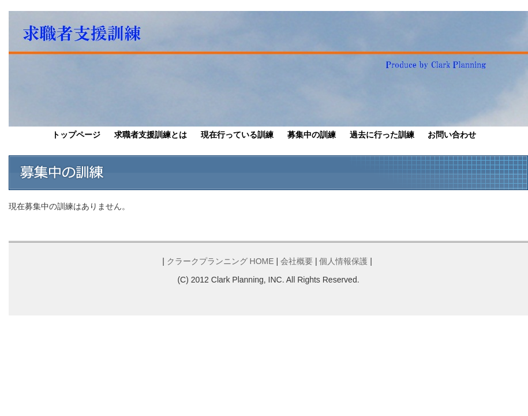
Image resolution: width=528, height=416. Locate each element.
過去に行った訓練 (382, 134)
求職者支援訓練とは (150, 134)
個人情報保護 (343, 261)
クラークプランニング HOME (220, 261)
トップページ (76, 134)
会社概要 (296, 261)
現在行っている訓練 (237, 134)
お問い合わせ (452, 134)
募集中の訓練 (311, 134)
